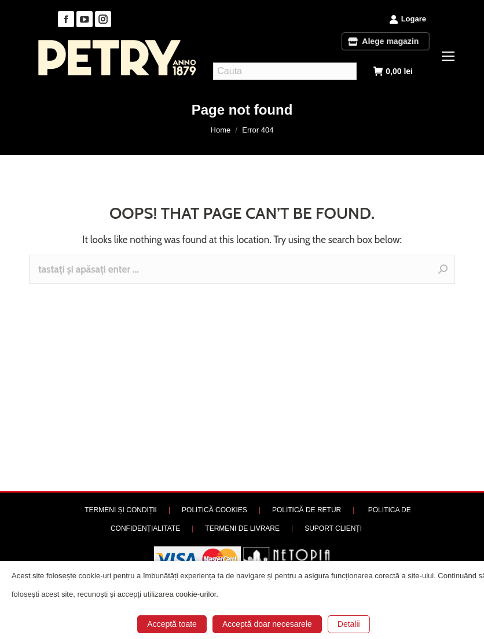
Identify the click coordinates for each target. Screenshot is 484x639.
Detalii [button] (349, 624)
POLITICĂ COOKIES (214, 510)
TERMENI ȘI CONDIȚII (121, 510)
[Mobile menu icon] (448, 56)
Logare (407, 19)
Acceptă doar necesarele (267, 624)
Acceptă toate (172, 624)
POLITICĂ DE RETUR (306, 510)
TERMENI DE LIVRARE (242, 528)
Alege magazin (385, 41)
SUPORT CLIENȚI (333, 528)
